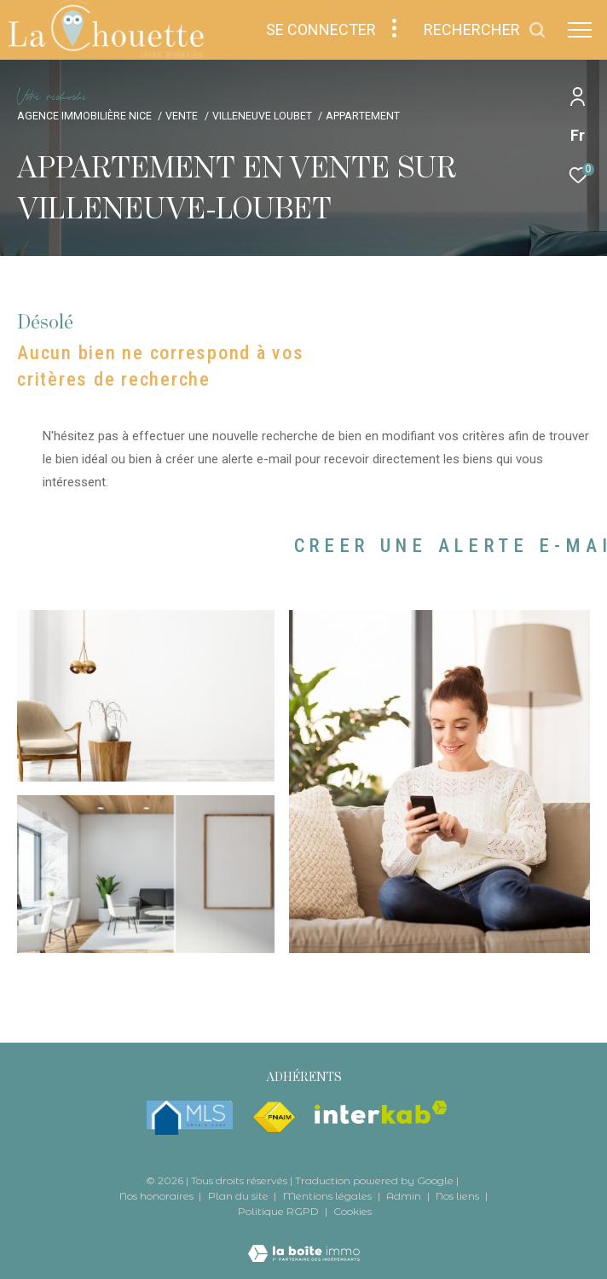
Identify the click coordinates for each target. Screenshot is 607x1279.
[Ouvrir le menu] (579, 30)
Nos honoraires (157, 1195)
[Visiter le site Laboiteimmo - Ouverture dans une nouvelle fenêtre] (304, 1242)
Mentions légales (328, 1195)
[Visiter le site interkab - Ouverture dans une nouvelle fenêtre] (381, 1112)
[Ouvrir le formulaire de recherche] (485, 30)
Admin (405, 1195)
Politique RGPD (278, 1211)
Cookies (352, 1212)
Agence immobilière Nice (84, 115)
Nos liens (459, 1195)
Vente (181, 115)
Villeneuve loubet (262, 115)
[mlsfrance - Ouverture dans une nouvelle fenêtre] (190, 1118)
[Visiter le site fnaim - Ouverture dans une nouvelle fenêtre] (274, 1118)
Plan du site (239, 1195)
